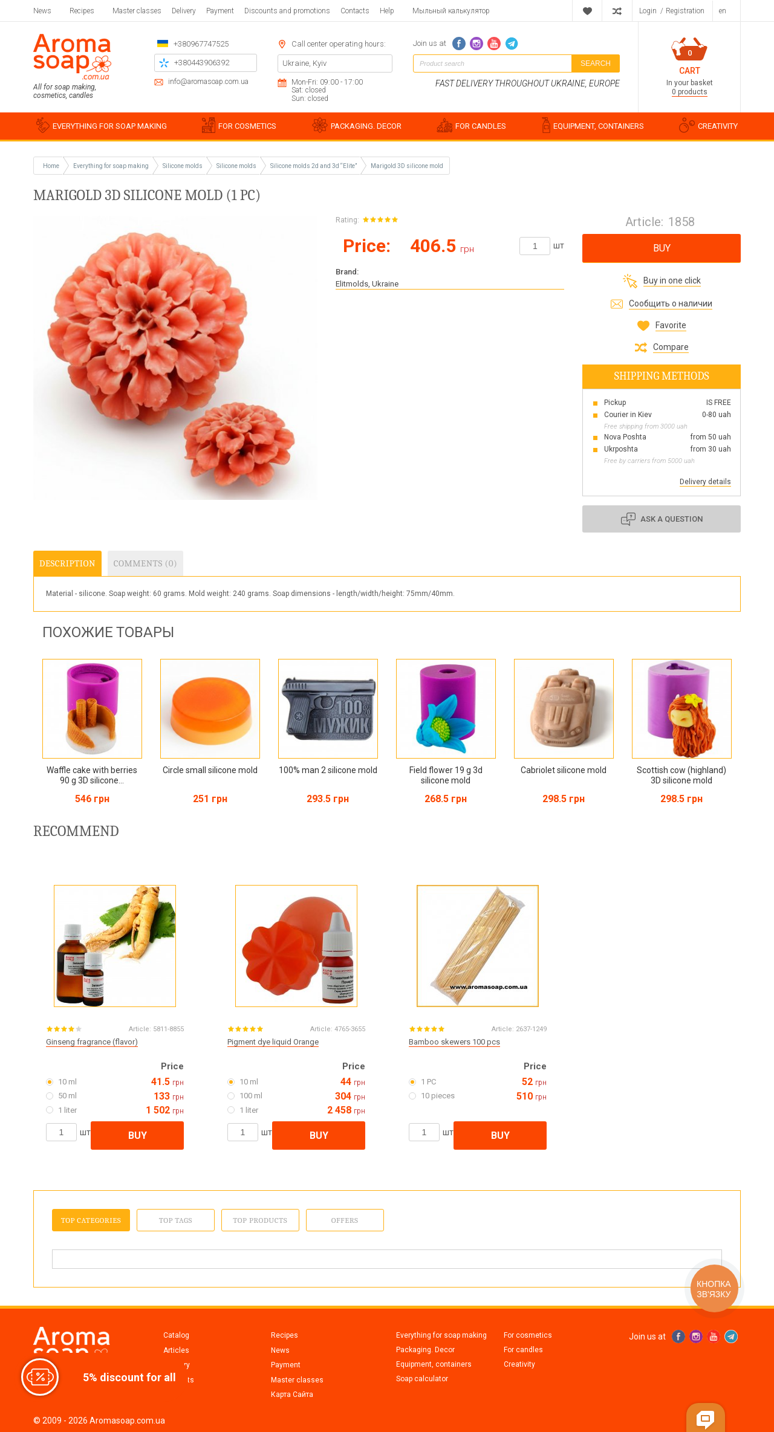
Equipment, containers (434, 1364)
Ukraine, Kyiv (304, 63)
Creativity (519, 1364)
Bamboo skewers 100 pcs (454, 1041)
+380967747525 (201, 44)
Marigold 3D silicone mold (407, 166)
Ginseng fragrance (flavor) (92, 1041)
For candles (523, 1350)
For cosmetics (528, 1335)
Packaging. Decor (425, 1350)
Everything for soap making (441, 1335)
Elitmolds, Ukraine (367, 283)
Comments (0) (145, 563)
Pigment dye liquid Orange (273, 1041)
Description (67, 563)
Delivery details (705, 482)
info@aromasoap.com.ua (208, 82)
